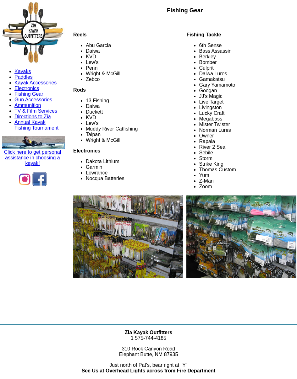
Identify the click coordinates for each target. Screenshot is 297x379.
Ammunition (27, 105)
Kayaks (22, 71)
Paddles (23, 77)
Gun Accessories (33, 99)
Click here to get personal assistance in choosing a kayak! (33, 155)
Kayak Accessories (35, 82)
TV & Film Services (35, 111)
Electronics (26, 88)
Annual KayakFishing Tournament (36, 125)
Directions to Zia (32, 116)
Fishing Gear (28, 94)
